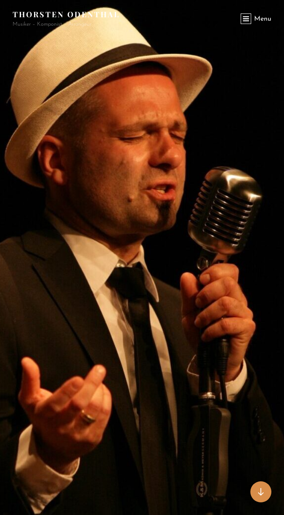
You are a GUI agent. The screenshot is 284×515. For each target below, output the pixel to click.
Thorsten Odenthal (66, 14)
